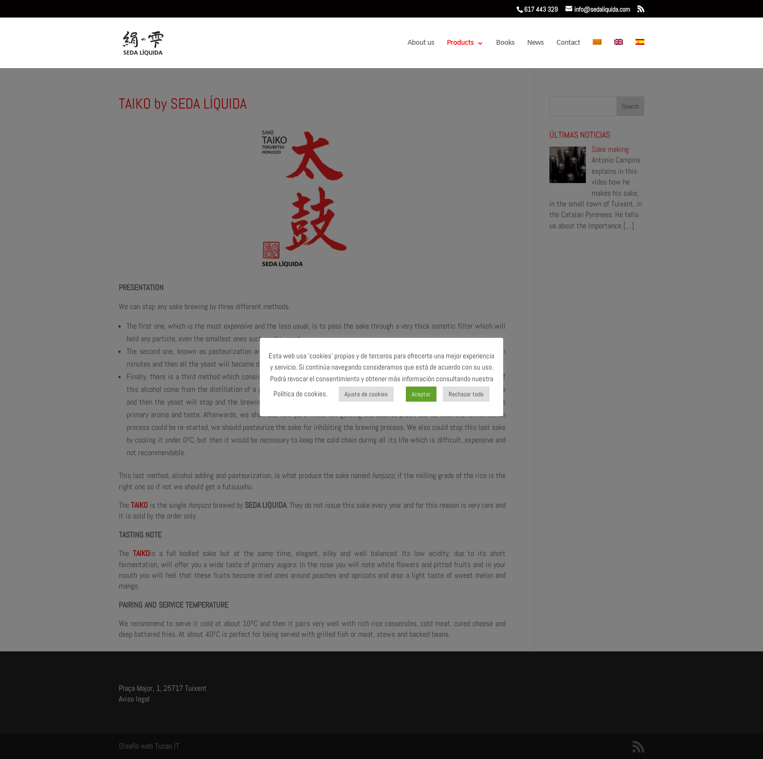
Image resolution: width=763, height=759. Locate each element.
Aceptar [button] (421, 394)
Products (460, 44)
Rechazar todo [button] (466, 394)
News (535, 44)
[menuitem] (597, 53)
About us (420, 44)
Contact (568, 44)
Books (505, 44)
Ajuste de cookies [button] (366, 394)
